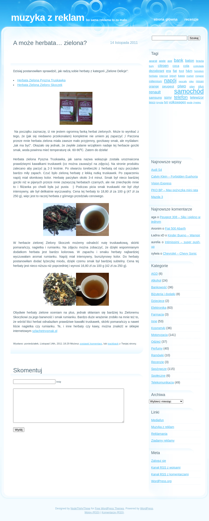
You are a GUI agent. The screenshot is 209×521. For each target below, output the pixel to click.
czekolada (198, 66)
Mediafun (157, 420)
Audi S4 (156, 169)
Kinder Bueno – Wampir (184, 235)
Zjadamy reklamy (163, 440)
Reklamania (159, 433)
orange (154, 86)
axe (169, 60)
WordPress (146, 508)
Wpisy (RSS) (92, 512)
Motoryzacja (159, 335)
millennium (155, 81)
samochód (189, 91)
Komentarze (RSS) (113, 512)
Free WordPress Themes (109, 508)
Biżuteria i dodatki (163, 294)
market (190, 76)
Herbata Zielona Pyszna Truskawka (41, 80)
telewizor (197, 97)
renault (155, 92)
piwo (181, 86)
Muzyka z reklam (47, 17)
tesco (152, 102)
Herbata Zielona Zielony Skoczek (39, 85)
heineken (199, 71)
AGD (154, 273)
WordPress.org (161, 481)
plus (201, 86)
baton (189, 60)
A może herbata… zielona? (50, 42)
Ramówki (157, 355)
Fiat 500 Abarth (175, 228)
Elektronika (158, 307)
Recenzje (191, 19)
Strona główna (165, 19)
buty (151, 65)
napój (170, 80)
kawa (181, 75)
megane (199, 76)
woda (189, 102)
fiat (175, 71)
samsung (155, 97)
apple (162, 60)
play (192, 86)
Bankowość (159, 287)
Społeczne (158, 375)
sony (168, 97)
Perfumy (157, 348)
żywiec (197, 102)
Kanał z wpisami (166, 467)
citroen (163, 66)
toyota (159, 102)
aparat (153, 60)
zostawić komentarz (91, 343)
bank (178, 60)
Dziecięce (158, 301)
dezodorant (156, 71)
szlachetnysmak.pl (44, 331)
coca (176, 66)
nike (191, 81)
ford (181, 71)
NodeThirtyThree (80, 508)
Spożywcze (159, 369)
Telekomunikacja (162, 382)
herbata (153, 75)
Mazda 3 (157, 197)
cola (186, 66)
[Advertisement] (75, 56)
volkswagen (177, 102)
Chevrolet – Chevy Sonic (180, 253)
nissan (200, 81)
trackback (113, 343)
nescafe (183, 81)
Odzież (156, 341)
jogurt (173, 75)
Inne (154, 321)
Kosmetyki (158, 328)
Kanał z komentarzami (170, 474)
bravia (200, 60)
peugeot (168, 86)
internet (163, 75)
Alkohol (156, 280)
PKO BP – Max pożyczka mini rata (174, 190)
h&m (189, 71)
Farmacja (157, 314)
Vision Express (161, 183)
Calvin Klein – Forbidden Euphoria (174, 176)
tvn (166, 102)
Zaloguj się (158, 460)
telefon (181, 97)
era (168, 71)
